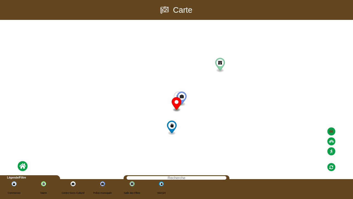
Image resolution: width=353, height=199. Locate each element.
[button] (181, 98)
